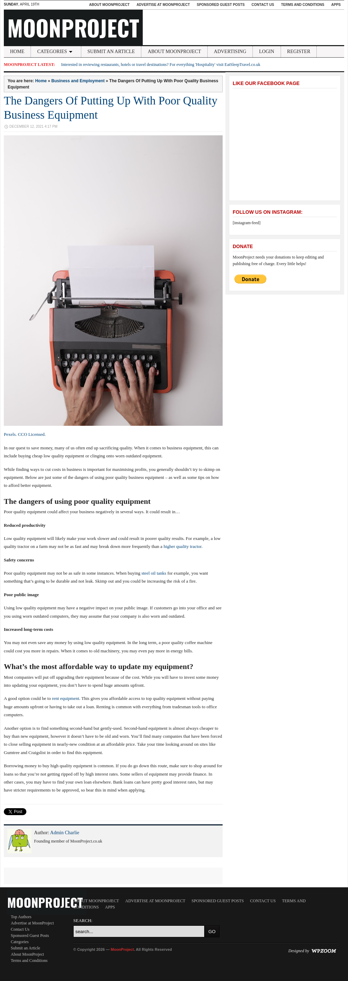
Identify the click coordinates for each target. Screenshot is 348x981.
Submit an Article (111, 51)
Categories (56, 51)
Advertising (230, 51)
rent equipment (65, 698)
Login (266, 51)
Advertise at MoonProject (163, 5)
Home (17, 51)
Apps (336, 5)
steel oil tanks (153, 573)
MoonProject (73, 27)
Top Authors (21, 916)
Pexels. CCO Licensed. (25, 434)
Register (298, 51)
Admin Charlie (64, 832)
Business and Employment (78, 80)
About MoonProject (109, 5)
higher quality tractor (182, 546)
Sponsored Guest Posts (221, 5)
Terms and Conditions (302, 5)
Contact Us (262, 5)
